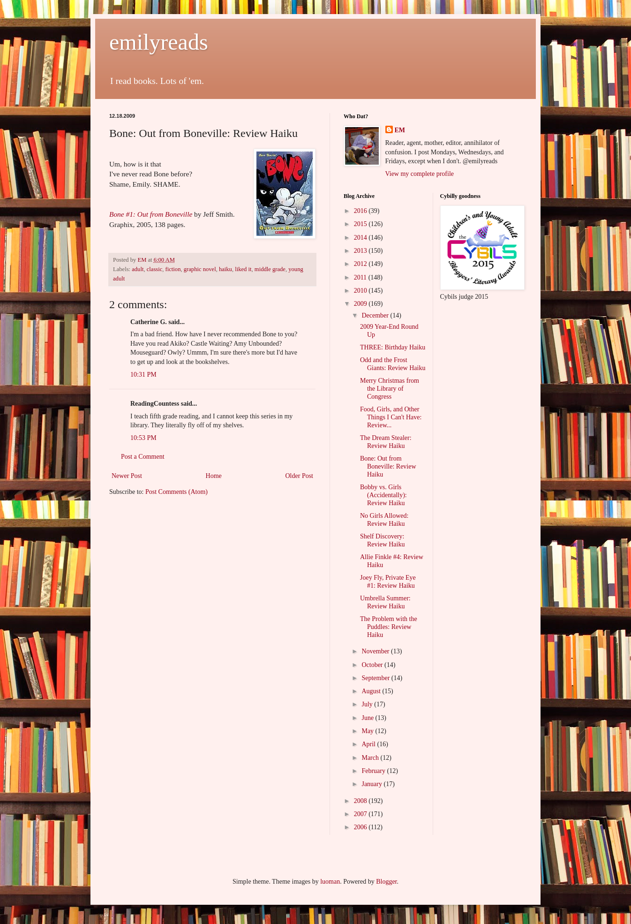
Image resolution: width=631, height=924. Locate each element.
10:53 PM (143, 437)
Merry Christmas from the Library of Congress (389, 388)
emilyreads (158, 42)
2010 (361, 290)
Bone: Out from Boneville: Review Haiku (388, 466)
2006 (361, 827)
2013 (361, 250)
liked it (243, 269)
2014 (361, 237)
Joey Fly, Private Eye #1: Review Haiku (388, 581)
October (372, 664)
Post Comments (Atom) (176, 491)
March (370, 757)
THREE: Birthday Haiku (392, 347)
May (368, 731)
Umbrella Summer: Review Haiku (385, 602)
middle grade (270, 269)
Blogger (386, 881)
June (368, 717)
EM (400, 130)
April (369, 744)
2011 (361, 277)
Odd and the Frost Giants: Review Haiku (392, 363)
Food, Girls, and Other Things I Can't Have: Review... (390, 417)
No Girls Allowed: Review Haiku (384, 519)
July (367, 704)
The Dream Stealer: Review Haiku (386, 441)
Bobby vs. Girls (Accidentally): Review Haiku (383, 495)
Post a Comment (143, 456)
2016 (361, 210)
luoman (330, 881)
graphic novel (200, 269)
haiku (225, 269)
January (372, 784)
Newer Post (127, 475)
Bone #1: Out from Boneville (150, 214)
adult (137, 269)
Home (214, 475)
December (375, 315)
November (376, 651)
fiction (173, 269)
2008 (361, 800)
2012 (361, 263)
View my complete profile (419, 173)
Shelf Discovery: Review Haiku (382, 540)
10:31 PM (143, 374)
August (371, 691)
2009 (361, 303)
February (374, 770)
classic (155, 269)
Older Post (299, 475)
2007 (361, 814)
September (376, 678)
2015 (361, 223)
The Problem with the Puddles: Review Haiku (388, 626)
